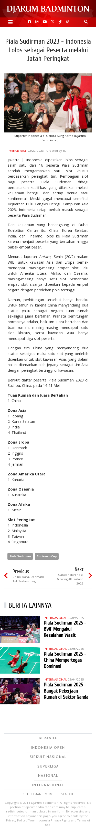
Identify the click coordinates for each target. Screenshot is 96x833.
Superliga (48, 766)
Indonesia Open (48, 747)
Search (67, 794)
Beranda (48, 738)
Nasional (48, 775)
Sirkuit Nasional (48, 757)
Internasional (17, 150)
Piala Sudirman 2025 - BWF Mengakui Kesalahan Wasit (65, 629)
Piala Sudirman (20, 556)
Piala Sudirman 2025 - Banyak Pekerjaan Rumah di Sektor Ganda (66, 691)
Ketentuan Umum (38, 794)
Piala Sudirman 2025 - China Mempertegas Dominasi (65, 660)
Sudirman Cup (47, 556)
